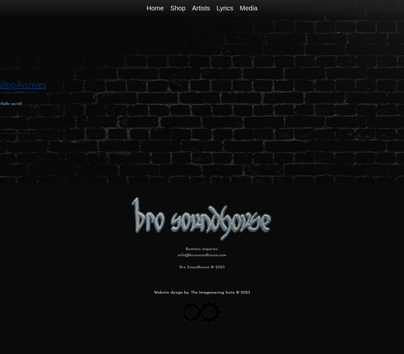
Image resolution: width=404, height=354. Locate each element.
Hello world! (10, 104)
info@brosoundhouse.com (202, 255)
